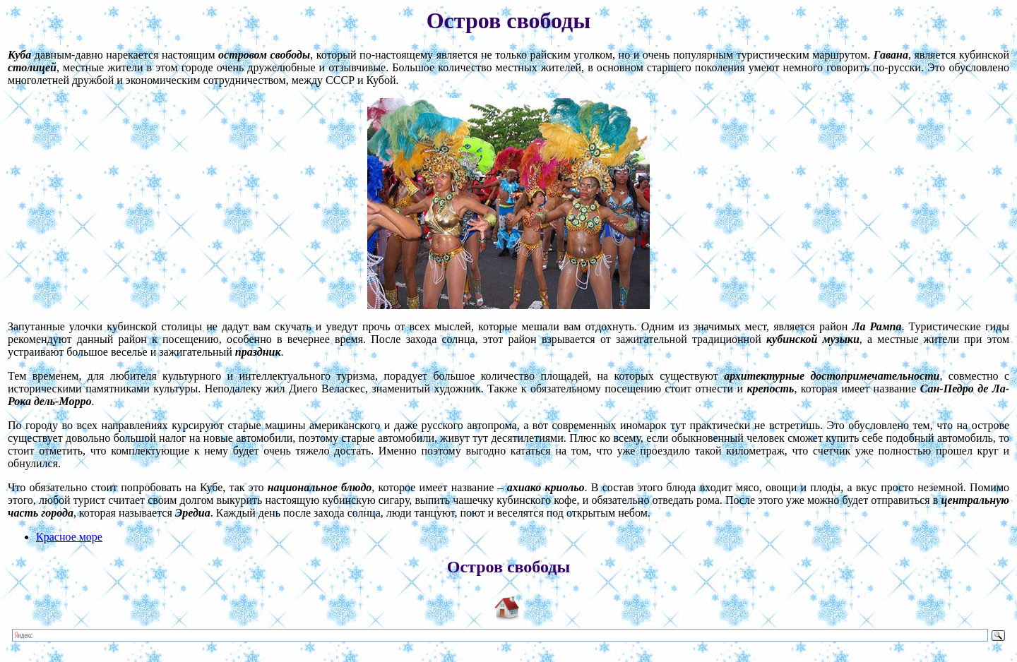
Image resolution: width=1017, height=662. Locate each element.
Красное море (69, 537)
